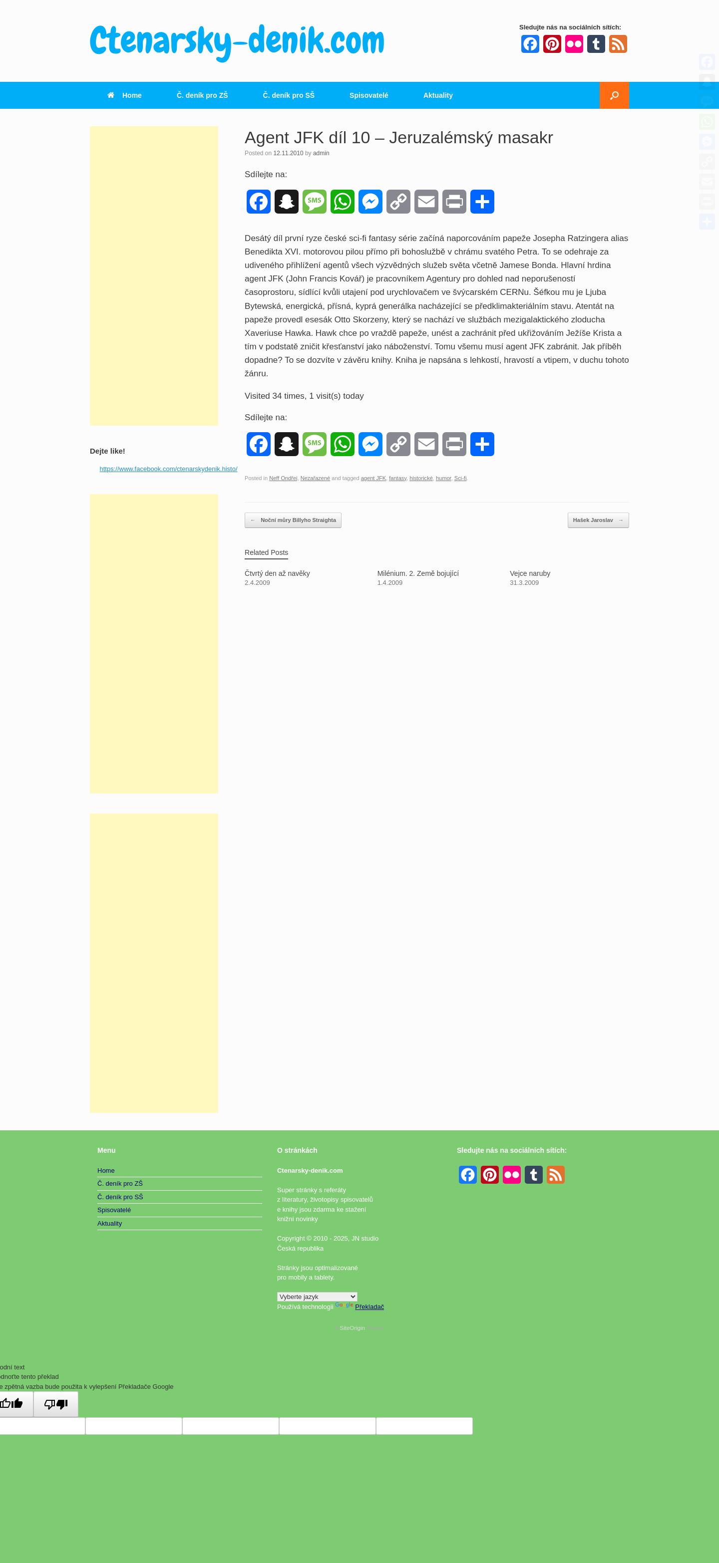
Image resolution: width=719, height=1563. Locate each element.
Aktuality (438, 95)
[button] (614, 95)
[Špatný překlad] (55, 1404)
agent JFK (373, 478)
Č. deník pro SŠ (289, 95)
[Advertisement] (154, 276)
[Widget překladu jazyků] (317, 1297)
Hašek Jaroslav (598, 520)
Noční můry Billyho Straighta (293, 520)
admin (321, 153)
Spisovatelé (369, 95)
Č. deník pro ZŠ (202, 95)
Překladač (359, 1306)
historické (421, 478)
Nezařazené (316, 478)
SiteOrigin (352, 1328)
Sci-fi (460, 478)
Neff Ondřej (283, 478)
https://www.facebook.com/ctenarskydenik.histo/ (169, 469)
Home (124, 95)
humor (443, 478)
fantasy (397, 478)
